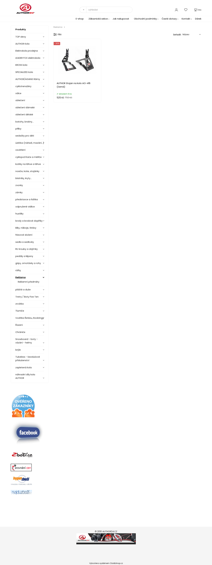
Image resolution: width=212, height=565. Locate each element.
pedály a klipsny (24, 256)
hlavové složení (23, 234)
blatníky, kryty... (23, 178)
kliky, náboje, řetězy (25, 227)
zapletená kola (23, 367)
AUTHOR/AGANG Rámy (27, 79)
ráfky (18, 270)
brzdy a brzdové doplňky (29, 220)
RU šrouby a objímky (26, 249)
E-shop (80, 18)
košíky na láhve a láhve (28, 164)
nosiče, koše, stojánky (27, 171)
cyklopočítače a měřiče (28, 157)
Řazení (19, 324)
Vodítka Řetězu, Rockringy (29, 317)
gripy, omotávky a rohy (28, 263)
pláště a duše (23, 289)
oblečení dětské (24, 114)
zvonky (19, 185)
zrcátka (19, 303)
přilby (18, 128)
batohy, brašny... (24, 121)
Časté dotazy (169, 18)
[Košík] (197, 9)
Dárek (198, 18)
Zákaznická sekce (98, 18)
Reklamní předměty (28, 281)
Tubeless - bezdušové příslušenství (27, 358)
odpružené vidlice (25, 206)
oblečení (20, 100)
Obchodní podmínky (145, 18)
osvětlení (20, 149)
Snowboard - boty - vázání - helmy (26, 341)
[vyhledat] (109, 10)
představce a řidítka (26, 199)
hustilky (19, 213)
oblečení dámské (25, 107)
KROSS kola (21, 64)
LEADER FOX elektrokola (27, 57)
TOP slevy (20, 36)
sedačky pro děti (24, 135)
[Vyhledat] (83, 10)
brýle (18, 349)
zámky (19, 192)
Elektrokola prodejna (26, 50)
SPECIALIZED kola (24, 72)
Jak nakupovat (121, 18)
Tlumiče (19, 310)
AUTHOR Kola (22, 43)
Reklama (20, 277)
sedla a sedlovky (24, 242)
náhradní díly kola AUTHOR (25, 376)
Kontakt (186, 18)
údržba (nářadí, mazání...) (29, 142)
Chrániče (20, 332)
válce (18, 93)
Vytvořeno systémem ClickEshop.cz (106, 563)
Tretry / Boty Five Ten (27, 296)
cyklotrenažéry (23, 86)
